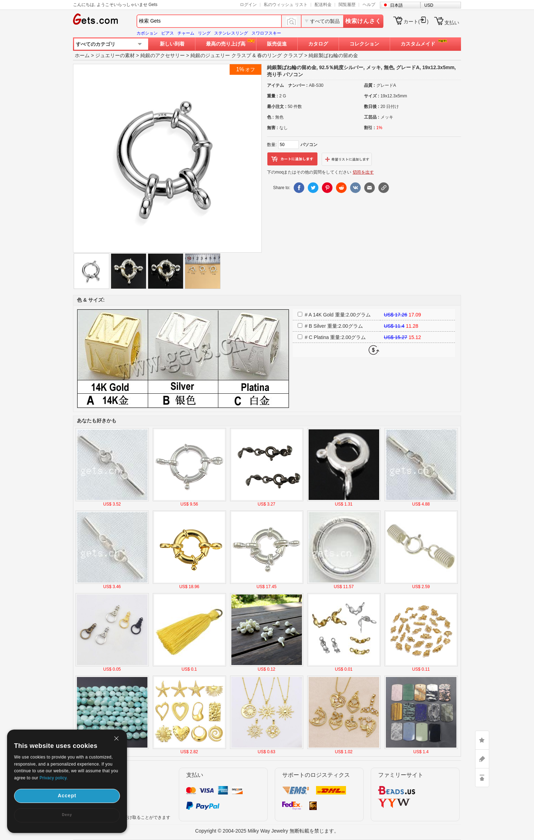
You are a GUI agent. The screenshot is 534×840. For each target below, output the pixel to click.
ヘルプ (369, 4)
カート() (416, 21)
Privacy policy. (54, 777)
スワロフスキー (266, 33)
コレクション (364, 44)
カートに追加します (292, 159)
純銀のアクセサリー (162, 55)
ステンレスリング (231, 33)
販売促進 (277, 44)
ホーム (82, 55)
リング (204, 33)
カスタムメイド (418, 44)
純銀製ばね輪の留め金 (333, 55)
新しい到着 (172, 44)
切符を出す (363, 172)
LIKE (482, 740)
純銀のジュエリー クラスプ (220, 55)
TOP (482, 777)
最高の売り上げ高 (225, 44)
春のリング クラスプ (280, 55)
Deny (67, 815)
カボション (147, 33)
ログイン (248, 4)
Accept (67, 795)
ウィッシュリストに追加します (346, 159)
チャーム (185, 33)
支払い (451, 22)
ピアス (167, 33)
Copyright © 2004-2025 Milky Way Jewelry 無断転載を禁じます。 (267, 831)
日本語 (396, 5)
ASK (482, 759)
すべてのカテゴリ (95, 44)
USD (428, 5)
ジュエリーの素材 (115, 55)
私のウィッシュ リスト (285, 4)
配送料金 (323, 4)
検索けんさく (363, 21)
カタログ (318, 44)
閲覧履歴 (347, 4)
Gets (95, 19)
